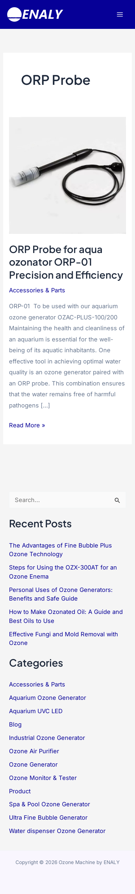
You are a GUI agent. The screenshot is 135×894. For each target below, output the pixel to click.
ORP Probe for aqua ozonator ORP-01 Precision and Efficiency (66, 262)
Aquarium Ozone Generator (47, 697)
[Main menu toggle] (120, 14)
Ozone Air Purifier (34, 751)
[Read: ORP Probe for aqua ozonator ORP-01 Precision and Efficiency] (67, 175)
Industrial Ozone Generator (47, 737)
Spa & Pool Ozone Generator (49, 804)
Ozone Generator (33, 764)
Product (20, 791)
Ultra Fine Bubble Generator (48, 817)
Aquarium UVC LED (36, 711)
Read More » (27, 425)
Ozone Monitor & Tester (43, 777)
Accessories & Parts (37, 290)
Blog (15, 724)
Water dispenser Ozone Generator (57, 830)
